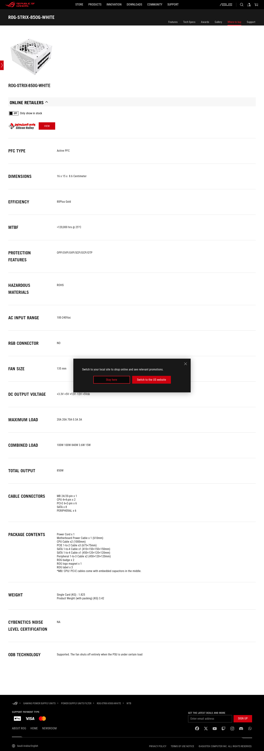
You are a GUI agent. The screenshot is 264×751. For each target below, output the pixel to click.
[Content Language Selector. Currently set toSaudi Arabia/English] (25, 746)
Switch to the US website (151, 379)
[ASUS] (226, 4)
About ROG (19, 728)
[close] (185, 363)
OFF (15, 113)
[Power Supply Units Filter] (76, 703)
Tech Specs (189, 22)
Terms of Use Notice (182, 746)
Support (251, 22)
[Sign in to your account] (249, 4)
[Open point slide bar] (2, 65)
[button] (94, 4)
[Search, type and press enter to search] (241, 4)
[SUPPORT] (173, 4)
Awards (205, 22)
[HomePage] (15, 704)
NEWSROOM (49, 728)
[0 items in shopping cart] (256, 4)
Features (173, 22)
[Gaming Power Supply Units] (39, 703)
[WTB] (128, 703)
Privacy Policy (157, 746)
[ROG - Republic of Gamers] (20, 4)
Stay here (111, 379)
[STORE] (79, 4)
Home (34, 728)
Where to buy (234, 22)
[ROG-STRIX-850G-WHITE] (109, 703)
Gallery (218, 22)
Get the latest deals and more (206, 712)
